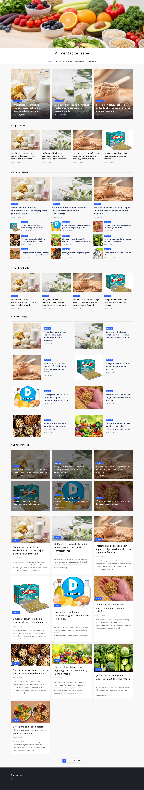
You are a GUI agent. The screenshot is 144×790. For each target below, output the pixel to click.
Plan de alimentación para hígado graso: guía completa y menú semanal (118, 426)
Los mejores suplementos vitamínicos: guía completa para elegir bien (56, 397)
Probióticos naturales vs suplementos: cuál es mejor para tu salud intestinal (28, 108)
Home (50, 61)
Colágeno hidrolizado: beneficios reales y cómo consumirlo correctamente (72, 108)
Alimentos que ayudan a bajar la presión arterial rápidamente (55, 426)
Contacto (92, 61)
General (17, 101)
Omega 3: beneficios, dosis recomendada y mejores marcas (116, 156)
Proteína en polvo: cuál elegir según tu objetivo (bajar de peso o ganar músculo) (113, 108)
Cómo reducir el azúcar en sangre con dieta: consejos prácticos (118, 397)
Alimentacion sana (72, 53)
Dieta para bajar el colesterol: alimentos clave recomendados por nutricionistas (30, 730)
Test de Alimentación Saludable (70, 61)
